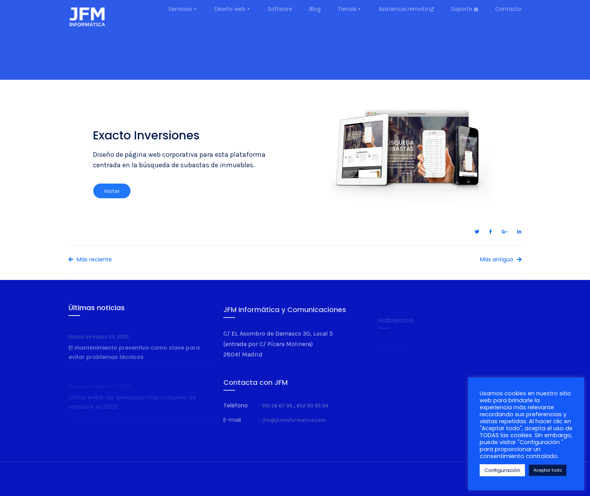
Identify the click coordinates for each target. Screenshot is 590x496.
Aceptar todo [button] (547, 470)
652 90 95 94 (312, 414)
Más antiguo (500, 259)
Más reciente (90, 259)
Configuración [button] (502, 470)
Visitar (112, 197)
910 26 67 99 (277, 414)
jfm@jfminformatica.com (294, 429)
